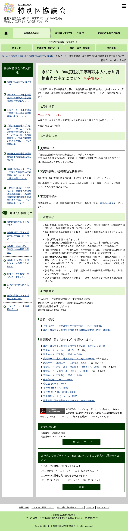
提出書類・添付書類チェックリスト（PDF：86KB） (69, 400)
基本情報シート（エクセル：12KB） (61, 396)
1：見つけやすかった (54, 480)
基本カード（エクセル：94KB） (59, 350)
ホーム (5, 56)
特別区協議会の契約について (19, 83)
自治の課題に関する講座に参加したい (18, 297)
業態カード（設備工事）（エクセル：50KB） (65, 362)
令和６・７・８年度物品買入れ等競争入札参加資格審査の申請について (19, 97)
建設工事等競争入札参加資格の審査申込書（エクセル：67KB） (74, 346)
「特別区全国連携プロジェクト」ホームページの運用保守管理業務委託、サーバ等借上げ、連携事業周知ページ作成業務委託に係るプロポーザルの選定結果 (19, 134)
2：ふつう (68, 471)
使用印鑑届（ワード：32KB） (58, 379)
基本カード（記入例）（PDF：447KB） (63, 354)
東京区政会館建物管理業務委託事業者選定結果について (19, 156)
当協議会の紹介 (18, 56)
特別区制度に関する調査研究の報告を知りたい (18, 235)
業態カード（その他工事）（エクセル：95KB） (67, 371)
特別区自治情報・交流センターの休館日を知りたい (18, 263)
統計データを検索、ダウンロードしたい (18, 275)
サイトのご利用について (42, 507)
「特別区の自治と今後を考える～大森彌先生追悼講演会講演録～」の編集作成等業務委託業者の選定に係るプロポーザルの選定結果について (19, 196)
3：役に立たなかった (88, 471)
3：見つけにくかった (95, 480)
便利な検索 (24, 507)
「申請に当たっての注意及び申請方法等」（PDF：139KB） (73, 326)
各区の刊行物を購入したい (18, 286)
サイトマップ (103, 507)
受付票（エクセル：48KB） (57, 388)
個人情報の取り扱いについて (70, 507)
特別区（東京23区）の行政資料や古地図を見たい (18, 249)
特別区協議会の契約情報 (41, 56)
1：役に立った (50, 471)
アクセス (90, 507)
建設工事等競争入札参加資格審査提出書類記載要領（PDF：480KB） (77, 330)
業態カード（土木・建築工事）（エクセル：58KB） (69, 358)
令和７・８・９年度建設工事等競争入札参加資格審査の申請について (19, 113)
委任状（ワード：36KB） (56, 383)
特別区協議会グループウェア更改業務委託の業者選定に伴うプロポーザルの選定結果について (19, 174)
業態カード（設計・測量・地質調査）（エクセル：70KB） (72, 367)
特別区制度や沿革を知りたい (18, 223)
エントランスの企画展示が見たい (18, 308)
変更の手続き (106, 203)
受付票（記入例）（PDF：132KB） (61, 392)
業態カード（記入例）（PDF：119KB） (63, 375)
